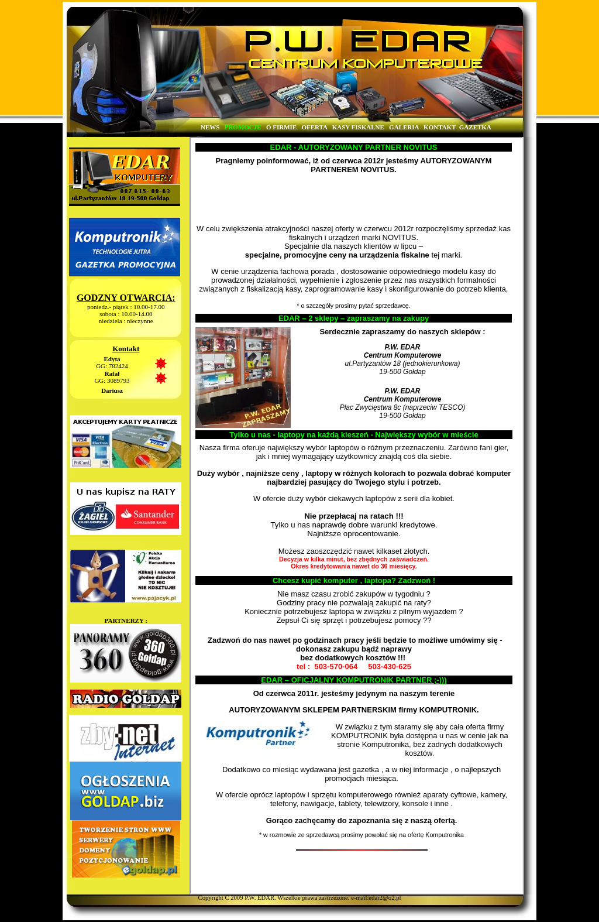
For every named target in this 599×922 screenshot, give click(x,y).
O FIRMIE (281, 127)
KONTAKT (440, 127)
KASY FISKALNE (358, 127)
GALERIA (404, 127)
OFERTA (314, 127)
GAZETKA (475, 127)
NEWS (210, 127)
